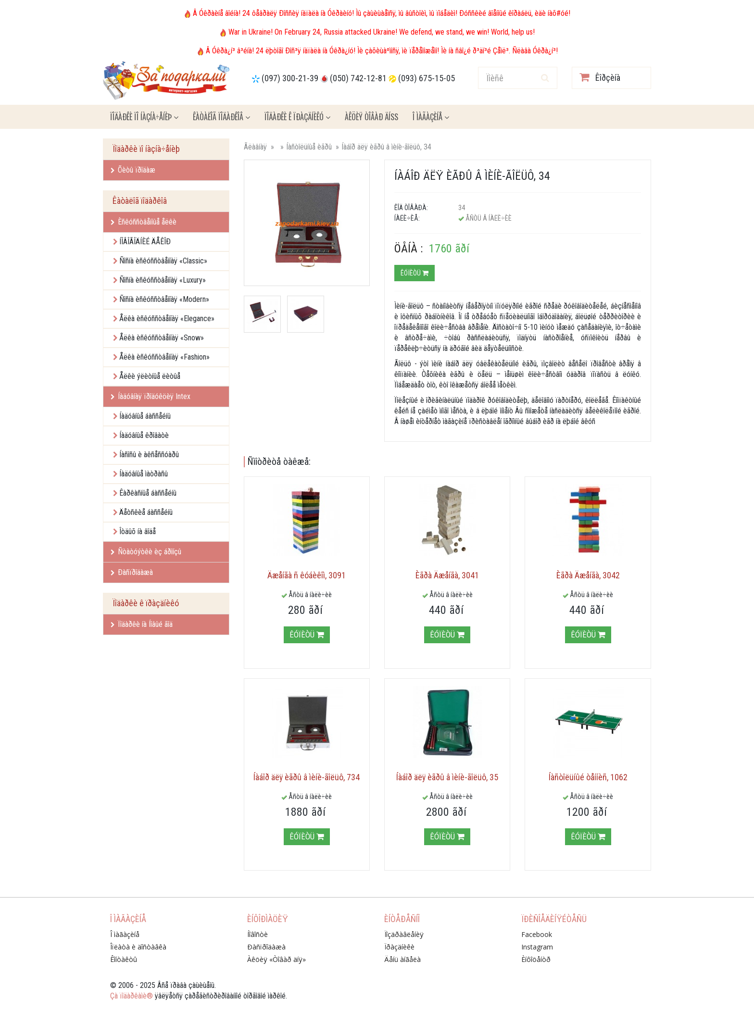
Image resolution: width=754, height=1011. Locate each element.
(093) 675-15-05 (426, 78)
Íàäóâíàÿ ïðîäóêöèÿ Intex (150, 396)
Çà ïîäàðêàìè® (131, 995)
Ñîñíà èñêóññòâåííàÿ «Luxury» (162, 280)
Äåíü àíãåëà (402, 959)
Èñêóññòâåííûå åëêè (143, 221)
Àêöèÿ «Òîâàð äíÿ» (276, 959)
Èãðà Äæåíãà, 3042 (588, 575)
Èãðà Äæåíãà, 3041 (447, 575)
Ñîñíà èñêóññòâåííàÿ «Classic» (163, 260)
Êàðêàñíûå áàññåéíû (147, 493)
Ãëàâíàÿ (255, 146)
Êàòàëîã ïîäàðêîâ (221, 117)
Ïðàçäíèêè (399, 946)
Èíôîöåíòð (536, 959)
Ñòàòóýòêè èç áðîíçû (146, 551)
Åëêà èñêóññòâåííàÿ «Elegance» (166, 318)
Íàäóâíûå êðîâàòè (144, 435)
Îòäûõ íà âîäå (137, 531)
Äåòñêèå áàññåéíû (146, 512)
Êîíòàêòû (123, 959)
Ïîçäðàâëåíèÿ (404, 934)
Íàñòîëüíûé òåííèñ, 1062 (588, 777)
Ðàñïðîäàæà (132, 572)
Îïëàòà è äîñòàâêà (138, 946)
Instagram (537, 946)
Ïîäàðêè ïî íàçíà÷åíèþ (144, 117)
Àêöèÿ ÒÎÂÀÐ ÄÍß (371, 117)
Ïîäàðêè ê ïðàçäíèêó (297, 117)
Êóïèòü (414, 273)
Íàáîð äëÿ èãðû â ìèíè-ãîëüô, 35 (447, 777)
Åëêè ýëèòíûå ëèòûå (149, 376)
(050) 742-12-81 (358, 78)
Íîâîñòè (257, 934)
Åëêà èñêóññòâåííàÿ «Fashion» (164, 357)
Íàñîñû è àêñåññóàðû (149, 454)
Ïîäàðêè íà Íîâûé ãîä (142, 624)
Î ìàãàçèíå (431, 117)
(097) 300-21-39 (290, 78)
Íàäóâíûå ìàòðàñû (143, 473)
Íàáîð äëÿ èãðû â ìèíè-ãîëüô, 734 (306, 777)
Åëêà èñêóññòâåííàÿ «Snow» (161, 337)
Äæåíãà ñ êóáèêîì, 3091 (306, 575)
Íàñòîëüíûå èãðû (309, 146)
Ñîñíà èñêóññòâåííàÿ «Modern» (164, 299)
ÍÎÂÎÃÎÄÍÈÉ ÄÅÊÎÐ (145, 241)
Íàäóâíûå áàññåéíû (145, 416)
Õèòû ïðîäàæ (133, 170)
